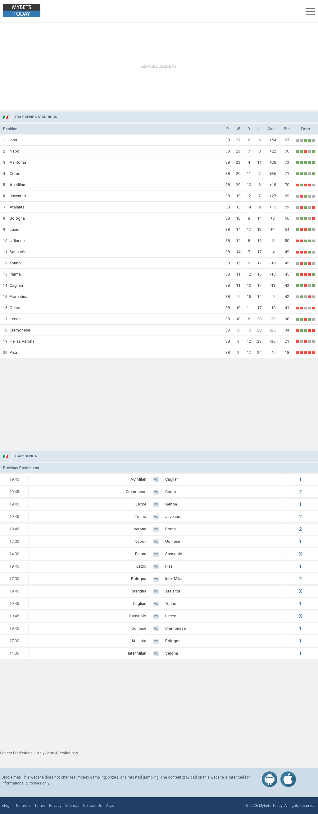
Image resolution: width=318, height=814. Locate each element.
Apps (110, 805)
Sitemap (72, 805)
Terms (39, 805)
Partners (23, 805)
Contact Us (92, 805)
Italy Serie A (26, 456)
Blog (5, 805)
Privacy (55, 805)
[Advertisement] (159, 66)
